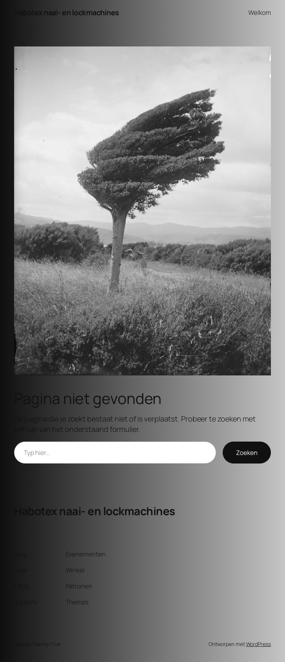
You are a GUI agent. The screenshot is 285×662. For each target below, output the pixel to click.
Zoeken (247, 452)
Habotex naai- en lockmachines (66, 12)
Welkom (259, 12)
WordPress (258, 644)
